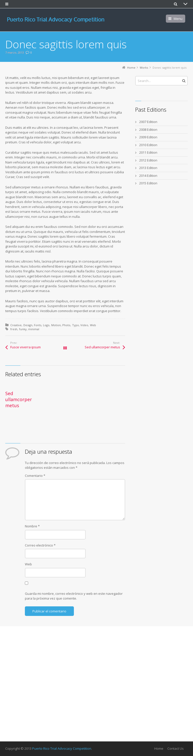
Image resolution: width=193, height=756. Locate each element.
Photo (66, 325)
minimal (33, 329)
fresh (13, 329)
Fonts (37, 325)
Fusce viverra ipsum (25, 347)
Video (84, 325)
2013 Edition (148, 167)
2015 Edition (148, 183)
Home (158, 748)
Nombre (32, 526)
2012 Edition (148, 160)
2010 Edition (148, 145)
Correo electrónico (40, 545)
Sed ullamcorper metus (102, 347)
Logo (46, 325)
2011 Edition (148, 152)
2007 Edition (148, 121)
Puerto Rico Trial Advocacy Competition (61, 748)
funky (23, 329)
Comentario (35, 475)
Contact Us (175, 748)
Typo (75, 325)
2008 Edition (148, 129)
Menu (178, 18)
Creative (16, 325)
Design (27, 325)
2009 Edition (148, 137)
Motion (56, 325)
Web (93, 325)
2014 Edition (148, 175)
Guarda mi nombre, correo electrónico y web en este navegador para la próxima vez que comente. (74, 596)
